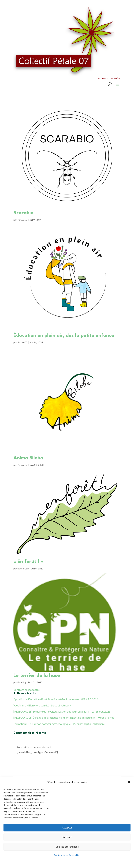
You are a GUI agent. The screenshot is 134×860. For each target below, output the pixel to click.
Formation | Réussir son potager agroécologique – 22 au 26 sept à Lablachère (59, 723)
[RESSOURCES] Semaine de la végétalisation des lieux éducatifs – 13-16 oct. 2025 (61, 711)
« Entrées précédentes (26, 689)
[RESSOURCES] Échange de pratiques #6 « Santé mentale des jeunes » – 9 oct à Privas (63, 717)
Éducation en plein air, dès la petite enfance (63, 335)
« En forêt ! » (28, 561)
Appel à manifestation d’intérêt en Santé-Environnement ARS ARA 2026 (55, 699)
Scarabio (23, 213)
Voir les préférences (67, 846)
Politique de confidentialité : (67, 855)
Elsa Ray (21, 682)
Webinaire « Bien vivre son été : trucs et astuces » (42, 705)
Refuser (67, 837)
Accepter (67, 827)
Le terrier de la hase (36, 675)
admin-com (23, 568)
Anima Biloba (28, 458)
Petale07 (22, 219)
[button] (129, 782)
